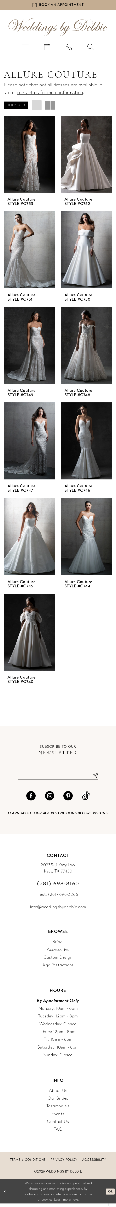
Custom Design (58, 960)
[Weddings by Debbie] (58, 29)
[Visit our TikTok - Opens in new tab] (86, 799)
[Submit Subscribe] (94, 778)
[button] (25, 48)
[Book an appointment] (58, 5)
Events (58, 1117)
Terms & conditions (28, 1163)
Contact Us (58, 1125)
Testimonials (58, 1109)
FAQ (58, 1132)
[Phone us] (69, 48)
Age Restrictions (58, 968)
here (74, 1203)
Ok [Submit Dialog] (110, 1195)
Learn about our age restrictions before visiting (58, 816)
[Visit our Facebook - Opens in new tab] (31, 799)
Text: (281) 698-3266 (58, 898)
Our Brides (58, 1101)
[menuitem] (25, 48)
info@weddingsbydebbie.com (58, 910)
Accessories (58, 953)
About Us (58, 1094)
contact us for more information (50, 94)
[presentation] (29, 155)
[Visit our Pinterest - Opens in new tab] (68, 799)
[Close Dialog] (5, 1195)
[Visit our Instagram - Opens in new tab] (49, 799)
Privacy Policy (64, 1163)
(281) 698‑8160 (58, 886)
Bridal (58, 945)
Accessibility (94, 1163)
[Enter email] (58, 778)
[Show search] (91, 48)
